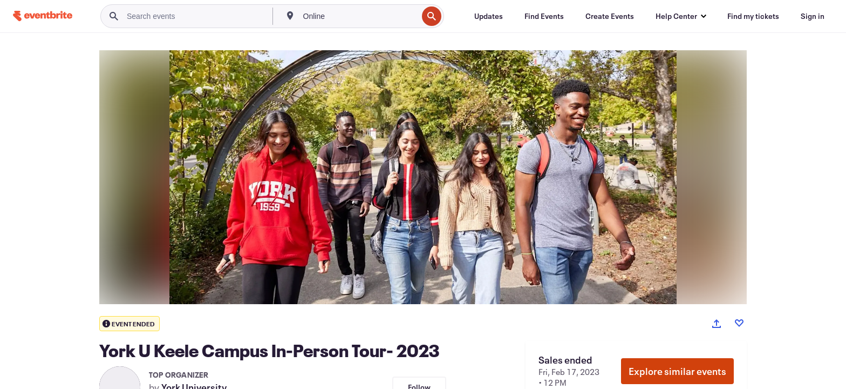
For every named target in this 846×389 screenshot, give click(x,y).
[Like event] (739, 323)
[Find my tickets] (753, 16)
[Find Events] (544, 16)
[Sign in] (812, 16)
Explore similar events (677, 371)
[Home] (42, 16)
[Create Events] (610, 16)
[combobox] (359, 16)
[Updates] (488, 16)
